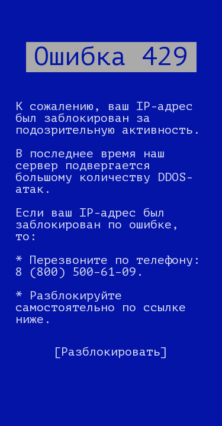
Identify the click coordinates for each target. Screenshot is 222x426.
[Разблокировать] (111, 352)
